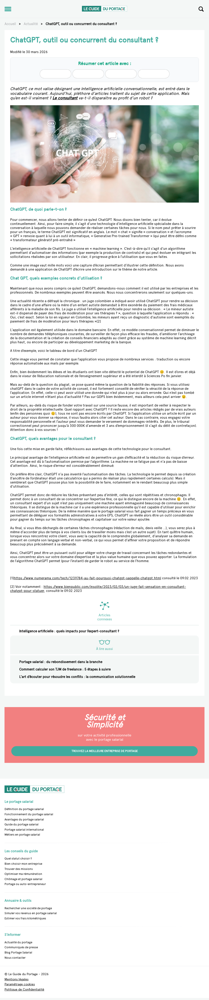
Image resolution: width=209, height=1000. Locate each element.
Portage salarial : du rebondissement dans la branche (60, 662)
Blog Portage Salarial (18, 952)
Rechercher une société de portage (28, 908)
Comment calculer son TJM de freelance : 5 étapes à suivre (65, 669)
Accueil (10, 24)
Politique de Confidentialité (24, 989)
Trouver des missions (19, 869)
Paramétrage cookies (20, 984)
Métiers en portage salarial (22, 834)
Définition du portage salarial (24, 809)
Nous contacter (15, 957)
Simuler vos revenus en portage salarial (31, 913)
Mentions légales (16, 979)
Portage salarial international (24, 829)
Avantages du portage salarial (24, 819)
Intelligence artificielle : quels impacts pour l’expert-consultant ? (69, 631)
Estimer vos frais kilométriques (25, 918)
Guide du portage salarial (21, 824)
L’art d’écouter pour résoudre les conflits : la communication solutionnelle (77, 677)
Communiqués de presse (21, 947)
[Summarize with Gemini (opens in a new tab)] (154, 73)
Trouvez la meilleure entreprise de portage (105, 751)
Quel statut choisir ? (18, 858)
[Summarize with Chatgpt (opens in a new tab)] (88, 73)
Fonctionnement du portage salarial (29, 814)
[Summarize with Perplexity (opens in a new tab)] (121, 73)
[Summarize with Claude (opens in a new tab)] (55, 73)
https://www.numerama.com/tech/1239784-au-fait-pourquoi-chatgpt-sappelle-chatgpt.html (87, 578)
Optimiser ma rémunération (23, 874)
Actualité (31, 24)
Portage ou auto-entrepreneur (25, 884)
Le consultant (64, 98)
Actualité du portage (18, 942)
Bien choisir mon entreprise (23, 863)
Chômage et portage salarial (23, 879)
